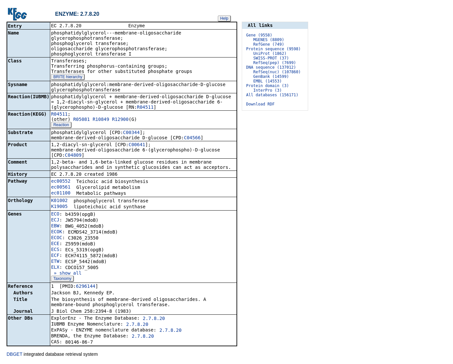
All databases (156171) (272, 95)
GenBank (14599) (271, 76)
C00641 (136, 145)
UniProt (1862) (269, 53)
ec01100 (60, 193)
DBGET (14, 354)
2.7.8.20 (154, 319)
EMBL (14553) (267, 81)
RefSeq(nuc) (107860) (277, 72)
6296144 (85, 286)
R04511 (145, 107)
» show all (66, 273)
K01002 (59, 201)
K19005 (59, 207)
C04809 (73, 155)
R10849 (101, 120)
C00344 (131, 133)
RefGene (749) (268, 44)
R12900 (120, 120)
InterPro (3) (267, 90)
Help (224, 18)
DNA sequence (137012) (271, 67)
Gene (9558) (259, 35)
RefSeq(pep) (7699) (274, 62)
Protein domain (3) (267, 85)
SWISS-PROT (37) (271, 58)
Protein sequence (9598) (273, 49)
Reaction (61, 125)
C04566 (192, 138)
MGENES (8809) (268, 39)
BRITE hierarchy (67, 77)
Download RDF (260, 104)
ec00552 (60, 181)
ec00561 (60, 187)
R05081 (81, 120)
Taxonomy (62, 279)
